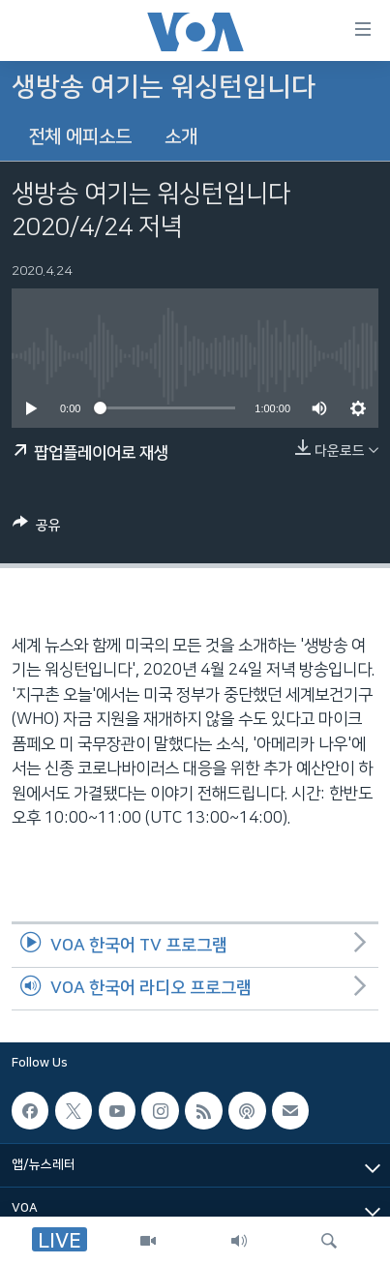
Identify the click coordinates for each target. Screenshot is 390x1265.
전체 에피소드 (80, 137)
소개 (181, 137)
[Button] (37, 528)
